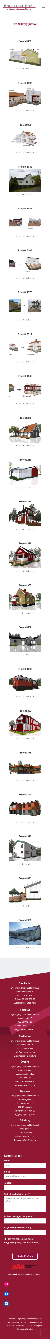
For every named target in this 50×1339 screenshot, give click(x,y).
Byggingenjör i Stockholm (25, 1003)
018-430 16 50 (28, 1111)
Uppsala (29, 1326)
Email (7, 1172)
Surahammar (30, 1319)
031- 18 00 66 (29, 1136)
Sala (39, 1319)
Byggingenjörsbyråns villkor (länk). (22, 1242)
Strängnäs (38, 1326)
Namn (7, 1161)
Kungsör (38, 1322)
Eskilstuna (20, 1326)
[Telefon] (25, 1187)
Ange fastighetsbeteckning (18, 1227)
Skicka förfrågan (25, 1256)
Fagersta (20, 1319)
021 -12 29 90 (29, 1025)
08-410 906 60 (28, 999)
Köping (24, 1322)
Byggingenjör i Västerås (24, 1029)
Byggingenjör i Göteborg (25, 1140)
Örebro (30, 1329)
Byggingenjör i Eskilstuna (25, 1056)
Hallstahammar (13, 1322)
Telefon (8, 1183)
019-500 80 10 (28, 1081)
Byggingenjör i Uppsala (25, 1114)
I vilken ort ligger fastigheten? (20, 1216)
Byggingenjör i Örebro (25, 1085)
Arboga (31, 1322)
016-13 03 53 (28, 1052)
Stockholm (21, 1329)
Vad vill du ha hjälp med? (17, 1194)
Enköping (10, 1326)
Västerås (12, 1319)
